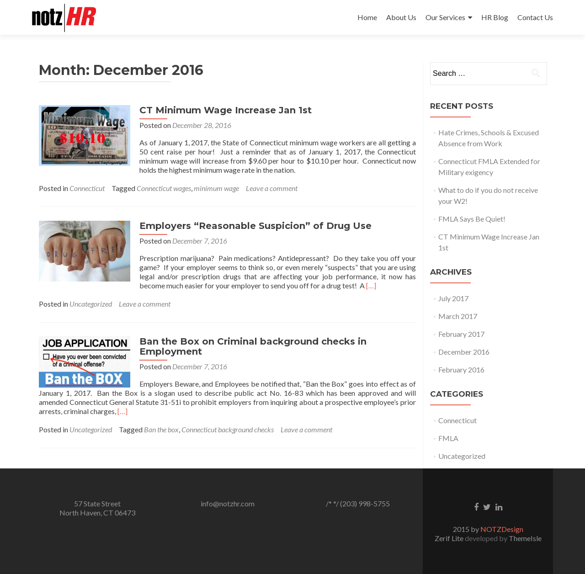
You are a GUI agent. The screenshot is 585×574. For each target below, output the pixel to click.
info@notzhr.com (228, 503)
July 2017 (453, 298)
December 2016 (463, 351)
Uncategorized (90, 303)
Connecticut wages (164, 188)
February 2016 (461, 369)
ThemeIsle (525, 538)
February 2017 (461, 334)
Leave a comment (272, 188)
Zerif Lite (450, 538)
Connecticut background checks (227, 429)
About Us (401, 17)
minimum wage (216, 188)
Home (367, 17)
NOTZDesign (501, 529)
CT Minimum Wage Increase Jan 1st (225, 110)
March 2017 (457, 316)
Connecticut (87, 188)
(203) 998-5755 (365, 503)
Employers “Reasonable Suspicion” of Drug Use (255, 225)
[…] (371, 285)
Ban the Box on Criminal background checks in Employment (253, 346)
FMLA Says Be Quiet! (471, 218)
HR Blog (494, 17)
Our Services (445, 17)
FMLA (448, 438)
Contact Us (535, 17)
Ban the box (161, 429)
